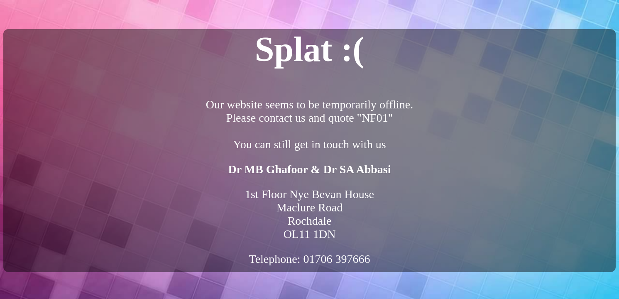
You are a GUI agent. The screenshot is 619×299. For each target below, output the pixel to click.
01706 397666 (336, 258)
